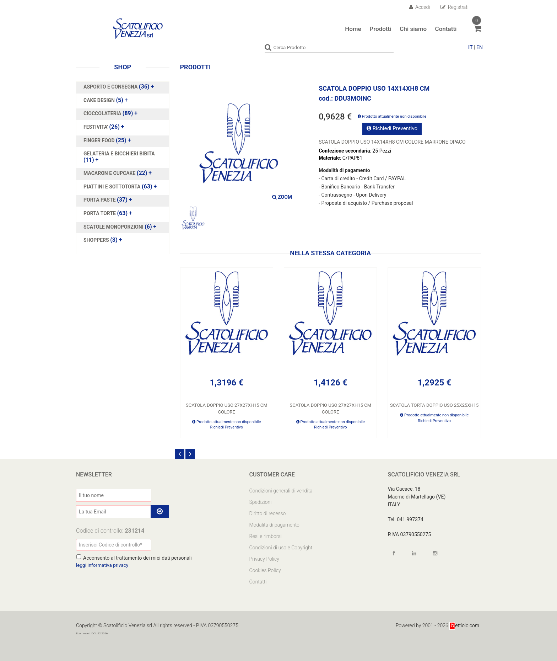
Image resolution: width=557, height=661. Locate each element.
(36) (118, 87)
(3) (102, 240)
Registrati (454, 7)
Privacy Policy (264, 559)
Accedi (419, 7)
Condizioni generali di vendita (281, 491)
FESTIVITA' (96, 127)
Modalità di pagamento (274, 525)
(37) (107, 200)
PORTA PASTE (100, 200)
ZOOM (282, 196)
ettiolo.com (464, 625)
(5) (105, 100)
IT (470, 47)
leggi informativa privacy (103, 565)
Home (353, 28)
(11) (119, 157)
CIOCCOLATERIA (103, 113)
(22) (117, 173)
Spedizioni (260, 502)
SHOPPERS (96, 240)
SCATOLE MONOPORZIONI (114, 226)
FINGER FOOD (99, 140)
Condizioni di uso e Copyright (281, 547)
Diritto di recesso (267, 513)
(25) (107, 140)
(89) (110, 113)
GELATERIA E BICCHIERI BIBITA (119, 153)
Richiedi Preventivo (392, 128)
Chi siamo (413, 28)
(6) (119, 226)
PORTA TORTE (100, 213)
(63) (120, 186)
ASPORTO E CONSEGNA (111, 87)
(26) (103, 127)
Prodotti (380, 28)
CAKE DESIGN (99, 100)
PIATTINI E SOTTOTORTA (112, 187)
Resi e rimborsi (265, 536)
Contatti (446, 28)
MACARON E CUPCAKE (110, 173)
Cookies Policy (265, 570)
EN (479, 47)
